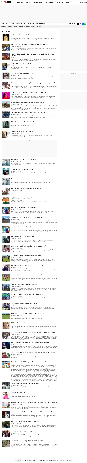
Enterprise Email (37, 2)
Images (15, 26)
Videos (52, 456)
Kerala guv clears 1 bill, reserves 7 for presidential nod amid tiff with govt (33, 412)
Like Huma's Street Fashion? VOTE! (22, 131)
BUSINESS (12, 23)
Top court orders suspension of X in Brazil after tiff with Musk (30, 342)
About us (59, 460)
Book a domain (37, 456)
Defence (10, 26)
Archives (39, 26)
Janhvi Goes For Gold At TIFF (20, 35)
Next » (29, 450)
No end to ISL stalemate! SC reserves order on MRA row (28, 275)
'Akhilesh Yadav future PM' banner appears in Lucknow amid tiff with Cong (34, 402)
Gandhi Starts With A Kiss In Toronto (22, 169)
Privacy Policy (45, 460)
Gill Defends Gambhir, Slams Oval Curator (24, 304)
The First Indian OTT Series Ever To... (22, 179)
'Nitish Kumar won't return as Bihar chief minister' (26, 188)
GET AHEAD (35, 23)
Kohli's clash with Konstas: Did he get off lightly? (26, 383)
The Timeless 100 (58, 456)
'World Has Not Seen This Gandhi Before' (23, 122)
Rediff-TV (68, 2)
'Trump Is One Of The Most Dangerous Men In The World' (28, 92)
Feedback (54, 460)
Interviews (27, 26)
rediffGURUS (59, 2)
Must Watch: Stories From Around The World (25, 421)
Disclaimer (40, 460)
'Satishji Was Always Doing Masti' (21, 198)
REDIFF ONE (42, 23)
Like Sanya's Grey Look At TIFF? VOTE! (23, 73)
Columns (20, 26)
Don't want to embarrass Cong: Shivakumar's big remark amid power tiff (33, 83)
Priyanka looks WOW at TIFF (19, 393)
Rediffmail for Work (29, 456)
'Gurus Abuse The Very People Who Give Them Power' (27, 265)
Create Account (83, 2)
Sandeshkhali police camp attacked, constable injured (27, 441)
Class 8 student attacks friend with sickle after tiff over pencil (30, 112)
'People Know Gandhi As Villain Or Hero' (23, 236)
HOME (2, 23)
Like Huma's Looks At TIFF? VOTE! (21, 63)
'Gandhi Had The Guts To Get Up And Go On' (24, 159)
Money (28, 2)
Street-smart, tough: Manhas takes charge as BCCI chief (28, 246)
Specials (33, 26)
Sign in (85, 0)
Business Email (49, 2)
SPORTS (29, 23)
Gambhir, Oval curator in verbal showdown (24, 284)
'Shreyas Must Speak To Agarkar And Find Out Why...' (27, 294)
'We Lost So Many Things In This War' (22, 431)
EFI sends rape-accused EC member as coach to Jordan (28, 102)
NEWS (6, 23)
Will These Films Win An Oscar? (21, 227)
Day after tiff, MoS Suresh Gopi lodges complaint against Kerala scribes (33, 352)
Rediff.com (27, 460)
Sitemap (50, 460)
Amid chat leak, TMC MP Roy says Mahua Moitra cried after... (30, 362)
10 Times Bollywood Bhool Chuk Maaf (22, 323)
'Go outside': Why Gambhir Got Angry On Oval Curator (27, 313)
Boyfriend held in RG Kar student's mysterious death (27, 217)
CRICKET (23, 23)
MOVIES (18, 23)
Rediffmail (20, 2)
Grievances (69, 460)
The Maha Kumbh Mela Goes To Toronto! (23, 207)
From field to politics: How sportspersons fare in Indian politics (30, 44)
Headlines (3, 26)
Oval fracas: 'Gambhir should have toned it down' (26, 255)
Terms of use (63, 460)
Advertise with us (33, 460)
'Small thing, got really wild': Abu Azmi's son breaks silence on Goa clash (33, 332)
